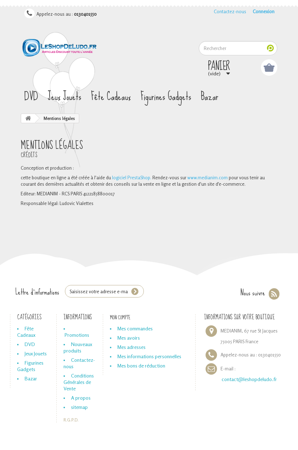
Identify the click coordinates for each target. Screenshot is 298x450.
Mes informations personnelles (149, 356)
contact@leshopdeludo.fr (249, 379)
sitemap (79, 407)
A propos (81, 398)
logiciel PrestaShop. (132, 177)
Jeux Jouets (64, 96)
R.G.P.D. (71, 420)
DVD (31, 96)
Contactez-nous (230, 11)
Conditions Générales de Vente (79, 381)
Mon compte (120, 317)
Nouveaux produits (78, 347)
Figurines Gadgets (166, 96)
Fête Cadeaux (111, 96)
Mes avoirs (128, 338)
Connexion (263, 11)
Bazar (209, 96)
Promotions (77, 335)
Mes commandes (135, 328)
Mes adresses (131, 347)
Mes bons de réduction (141, 365)
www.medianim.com (207, 177)
